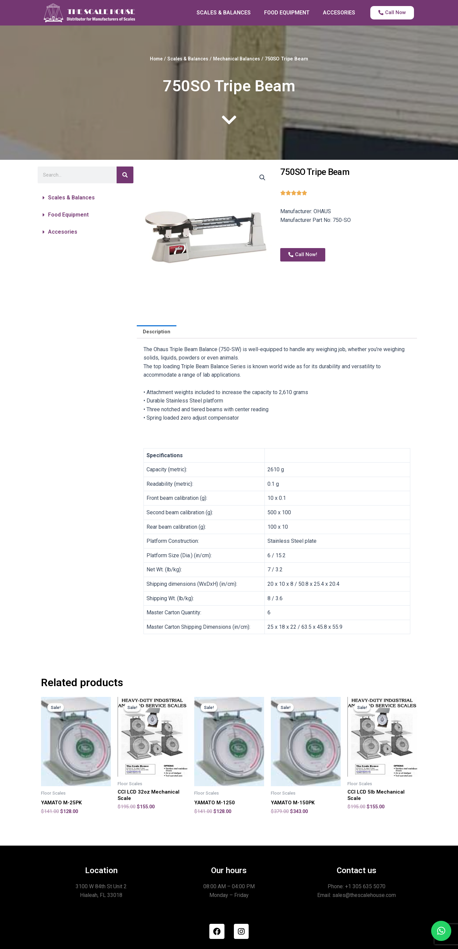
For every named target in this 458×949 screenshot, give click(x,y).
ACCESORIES (339, 12)
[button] (85, 197)
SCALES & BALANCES (224, 12)
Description (158, 332)
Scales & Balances (186, 59)
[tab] (158, 332)
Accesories (62, 232)
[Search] (125, 175)
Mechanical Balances (239, 59)
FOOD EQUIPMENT (286, 12)
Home (152, 59)
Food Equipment (68, 214)
